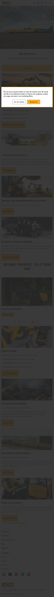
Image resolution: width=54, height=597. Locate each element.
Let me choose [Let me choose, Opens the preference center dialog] (19, 102)
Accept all (33, 102)
